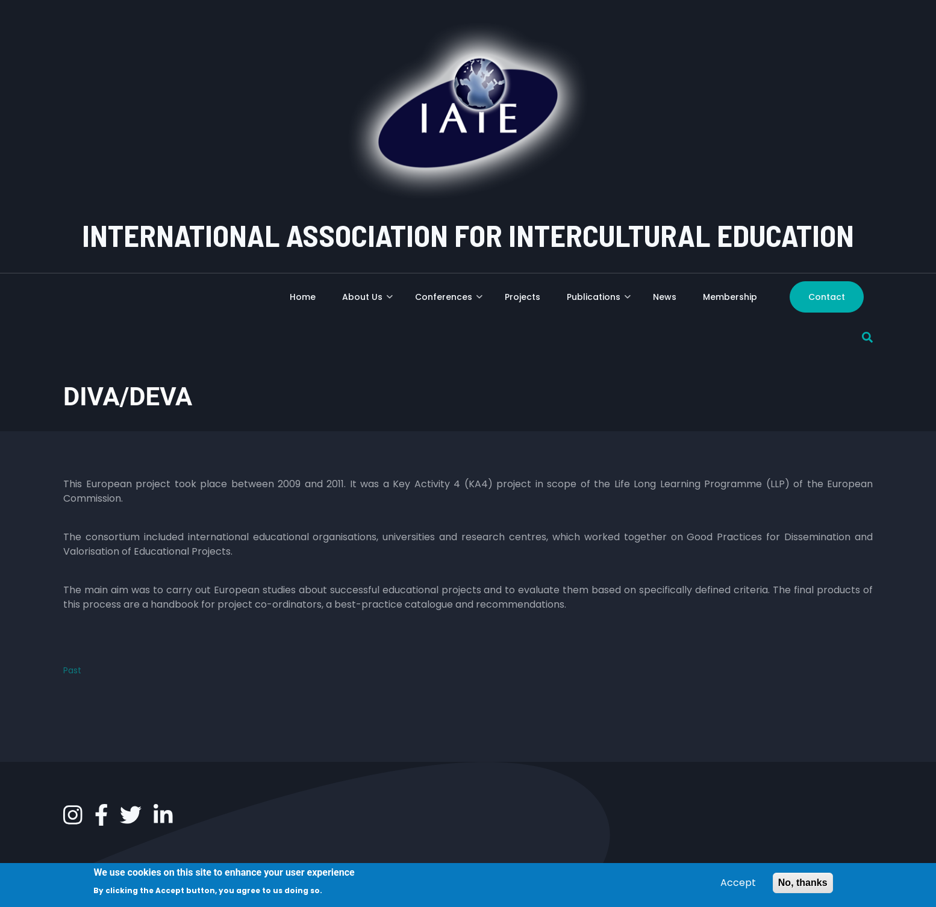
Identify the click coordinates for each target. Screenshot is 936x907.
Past (72, 670)
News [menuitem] (664, 297)
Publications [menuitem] (599, 301)
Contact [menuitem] (826, 297)
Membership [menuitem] (730, 297)
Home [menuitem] (303, 297)
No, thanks (803, 885)
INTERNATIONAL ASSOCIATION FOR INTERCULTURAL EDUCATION (468, 235)
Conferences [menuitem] (448, 301)
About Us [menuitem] (367, 301)
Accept (738, 885)
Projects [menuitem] (522, 297)
